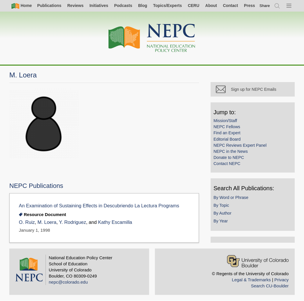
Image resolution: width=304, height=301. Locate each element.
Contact (230, 5)
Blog (142, 5)
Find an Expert (226, 132)
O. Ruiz (27, 222)
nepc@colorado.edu (68, 282)
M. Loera (46, 222)
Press (249, 5)
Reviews (75, 5)
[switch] (265, 5)
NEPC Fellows (226, 126)
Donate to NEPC (228, 157)
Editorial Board (226, 139)
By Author (222, 213)
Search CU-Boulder (270, 285)
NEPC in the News (230, 151)
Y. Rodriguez (72, 222)
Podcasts (123, 5)
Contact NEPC (226, 163)
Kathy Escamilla (115, 222)
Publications (49, 5)
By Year (220, 221)
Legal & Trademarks (251, 279)
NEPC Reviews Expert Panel (240, 145)
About (211, 5)
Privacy (281, 279)
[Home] (152, 38)
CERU (193, 5)
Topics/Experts (167, 5)
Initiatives (98, 5)
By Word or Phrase (230, 197)
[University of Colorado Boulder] (258, 261)
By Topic (221, 205)
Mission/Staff (225, 120)
